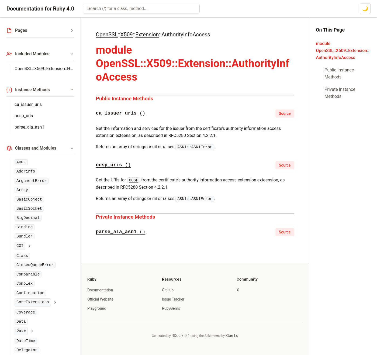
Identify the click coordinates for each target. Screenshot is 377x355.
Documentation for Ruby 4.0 (40, 8)
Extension (147, 34)
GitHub (168, 290)
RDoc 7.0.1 (180, 335)
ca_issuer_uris (28, 104)
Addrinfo (25, 171)
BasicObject (29, 199)
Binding (24, 227)
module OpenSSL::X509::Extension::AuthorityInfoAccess (342, 50)
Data (21, 321)
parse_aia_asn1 (29, 127)
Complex (24, 283)
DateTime (25, 341)
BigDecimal (28, 218)
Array (22, 190)
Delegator (26, 350)
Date (21, 331)
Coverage (25, 312)
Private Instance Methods (125, 217)
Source (285, 113)
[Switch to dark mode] (365, 8)
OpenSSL (107, 34)
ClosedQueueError (35, 265)
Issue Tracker (173, 299)
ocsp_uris (24, 115)
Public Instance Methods (124, 98)
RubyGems (171, 308)
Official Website (100, 299)
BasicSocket (29, 208)
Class (22, 256)
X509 (126, 34)
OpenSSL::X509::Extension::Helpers (44, 68)
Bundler (24, 236)
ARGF (21, 162)
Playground (96, 308)
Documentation (100, 290)
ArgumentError (31, 181)
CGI (19, 246)
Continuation (30, 293)
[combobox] (141, 8)
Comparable (28, 274)
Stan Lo (232, 335)
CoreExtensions (32, 302)
